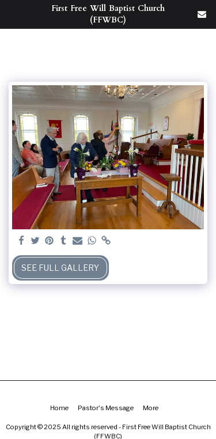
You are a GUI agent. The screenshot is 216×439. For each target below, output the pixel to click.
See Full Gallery (60, 268)
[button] (12, 14)
